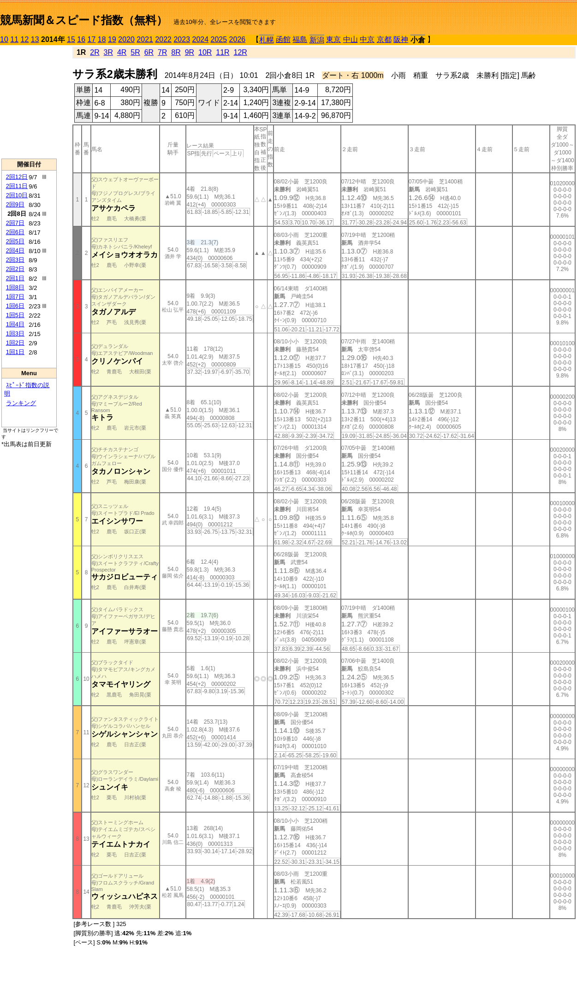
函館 (283, 39)
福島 (299, 39)
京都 (384, 39)
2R (94, 52)
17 (92, 39)
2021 (145, 39)
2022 (163, 39)
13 (35, 39)
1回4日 (15, 324)
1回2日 (15, 342)
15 (71, 39)
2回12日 (17, 176)
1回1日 (15, 351)
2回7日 (15, 222)
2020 (126, 39)
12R (240, 52)
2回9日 (15, 204)
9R (189, 52)
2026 (237, 39)
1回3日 (15, 333)
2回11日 (17, 186)
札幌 (266, 40)
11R (222, 52)
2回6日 (15, 232)
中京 (367, 39)
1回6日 (15, 305)
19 (112, 39)
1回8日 (15, 287)
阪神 (400, 39)
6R (149, 52)
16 (81, 39)
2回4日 (15, 250)
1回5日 (15, 315)
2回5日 (15, 241)
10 (4, 39)
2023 (181, 39)
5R (135, 52)
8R (175, 52)
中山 (350, 39)
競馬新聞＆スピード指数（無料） (83, 20)
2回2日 (15, 268)
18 (102, 39)
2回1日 (15, 278)
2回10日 (17, 195)
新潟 (316, 40)
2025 (219, 39)
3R (108, 52)
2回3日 (15, 259)
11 (14, 39)
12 (25, 39)
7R (162, 52)
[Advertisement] (29, 102)
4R (121, 52)
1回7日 (15, 296)
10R (205, 52)
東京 (333, 39)
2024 (200, 39)
